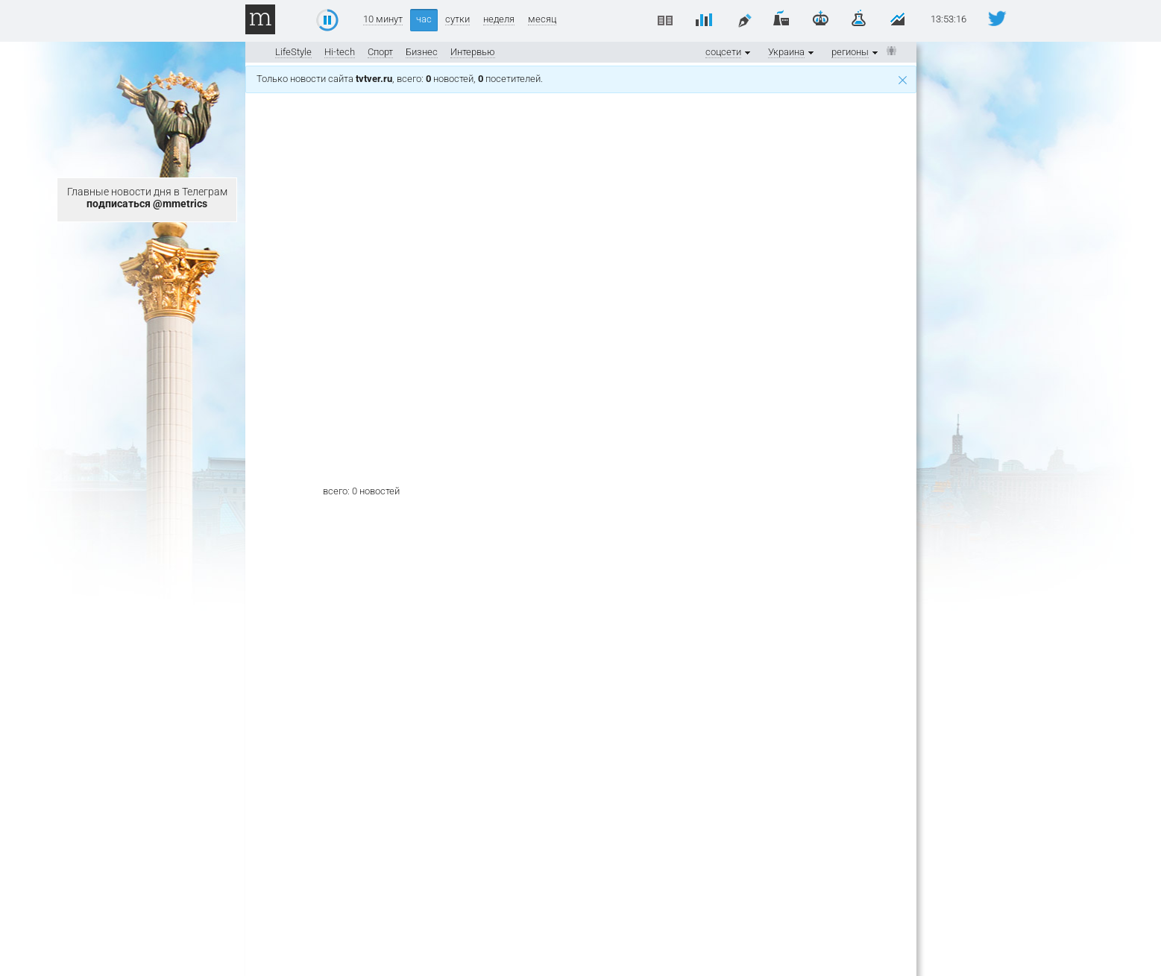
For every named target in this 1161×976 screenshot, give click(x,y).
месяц (542, 19)
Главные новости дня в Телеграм (147, 198)
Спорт (380, 51)
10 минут (383, 19)
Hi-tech (339, 51)
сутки (457, 19)
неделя (499, 19)
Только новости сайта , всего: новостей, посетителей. (582, 78)
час (424, 19)
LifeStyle (293, 51)
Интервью (472, 51)
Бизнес (422, 51)
